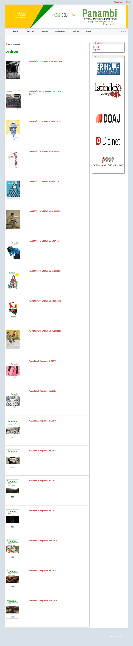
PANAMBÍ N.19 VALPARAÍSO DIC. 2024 (45, 91)
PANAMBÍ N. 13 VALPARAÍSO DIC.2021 (45, 241)
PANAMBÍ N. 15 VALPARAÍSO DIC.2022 (45, 181)
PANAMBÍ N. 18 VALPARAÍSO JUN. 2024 (45, 62)
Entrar (45, 32)
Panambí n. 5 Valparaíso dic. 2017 (42, 481)
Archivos (75, 32)
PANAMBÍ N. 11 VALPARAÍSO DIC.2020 (45, 301)
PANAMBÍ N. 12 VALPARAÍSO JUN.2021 (45, 271)
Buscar (123, 31)
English (96, 47)
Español (96, 50)
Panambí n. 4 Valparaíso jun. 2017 (42, 511)
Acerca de (29, 32)
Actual (16, 32)
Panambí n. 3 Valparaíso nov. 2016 (43, 541)
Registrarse (60, 32)
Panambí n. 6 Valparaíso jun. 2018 (42, 451)
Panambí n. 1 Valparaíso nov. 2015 (43, 600)
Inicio (8, 44)
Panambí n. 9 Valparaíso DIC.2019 (42, 361)
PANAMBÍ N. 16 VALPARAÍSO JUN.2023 (45, 151)
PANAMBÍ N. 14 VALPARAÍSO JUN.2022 (45, 211)
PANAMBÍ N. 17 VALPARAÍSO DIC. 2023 (45, 121)
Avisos (88, 32)
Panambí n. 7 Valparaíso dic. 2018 (42, 421)
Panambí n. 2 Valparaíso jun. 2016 (42, 571)
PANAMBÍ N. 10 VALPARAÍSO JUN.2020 (45, 331)
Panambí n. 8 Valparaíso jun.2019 (42, 391)
